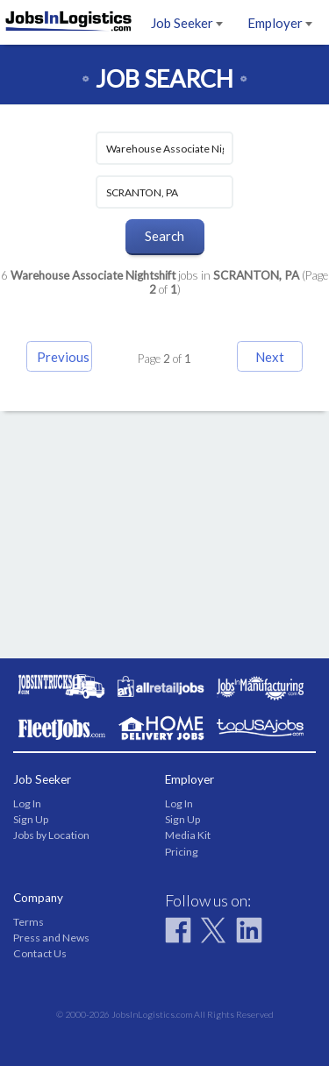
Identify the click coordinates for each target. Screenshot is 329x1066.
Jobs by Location (51, 835)
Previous (63, 357)
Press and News (51, 937)
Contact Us (40, 953)
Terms (28, 921)
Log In (27, 803)
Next (269, 357)
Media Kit (188, 835)
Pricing (181, 851)
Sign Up (30, 819)
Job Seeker (187, 23)
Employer (279, 23)
